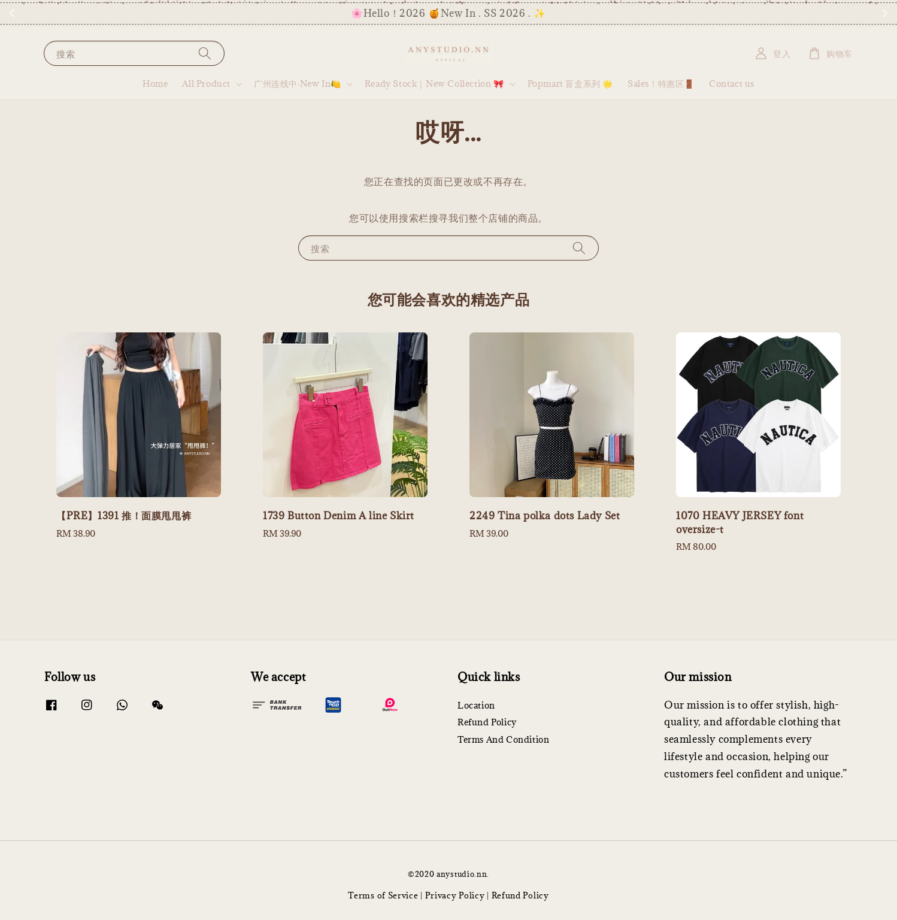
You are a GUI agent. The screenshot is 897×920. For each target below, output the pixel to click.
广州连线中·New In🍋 (297, 83)
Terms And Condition (503, 739)
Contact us (731, 83)
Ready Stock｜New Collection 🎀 (434, 83)
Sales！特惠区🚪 (661, 83)
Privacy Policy (455, 895)
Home (155, 83)
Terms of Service (383, 895)
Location (476, 705)
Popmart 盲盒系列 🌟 (570, 83)
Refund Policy (487, 722)
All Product (206, 83)
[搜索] (205, 53)
